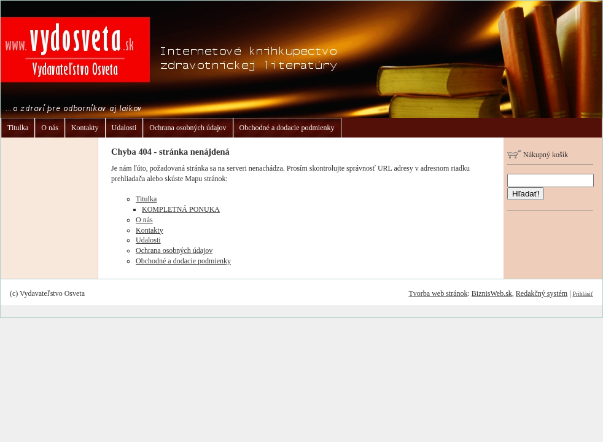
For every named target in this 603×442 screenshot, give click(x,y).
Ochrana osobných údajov (187, 127)
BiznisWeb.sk (492, 293)
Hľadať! (525, 193)
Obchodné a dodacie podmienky (287, 127)
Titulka (17, 127)
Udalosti (124, 127)
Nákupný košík (537, 154)
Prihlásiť (583, 293)
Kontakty (85, 127)
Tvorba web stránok (437, 293)
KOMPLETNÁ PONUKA (181, 209)
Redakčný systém (541, 293)
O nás (49, 127)
